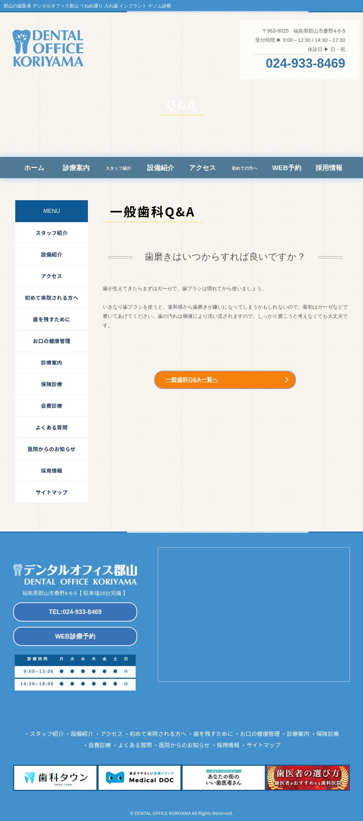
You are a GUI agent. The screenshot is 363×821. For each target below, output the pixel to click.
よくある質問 (51, 427)
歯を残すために (52, 319)
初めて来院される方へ (51, 297)
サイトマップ (51, 492)
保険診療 (51, 384)
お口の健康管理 (52, 340)
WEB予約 (286, 167)
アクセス (202, 167)
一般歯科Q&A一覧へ (192, 380)
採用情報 (328, 167)
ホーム (34, 167)
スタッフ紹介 (51, 232)
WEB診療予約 (75, 636)
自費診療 (51, 405)
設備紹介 (160, 167)
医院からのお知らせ (52, 448)
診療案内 (76, 167)
